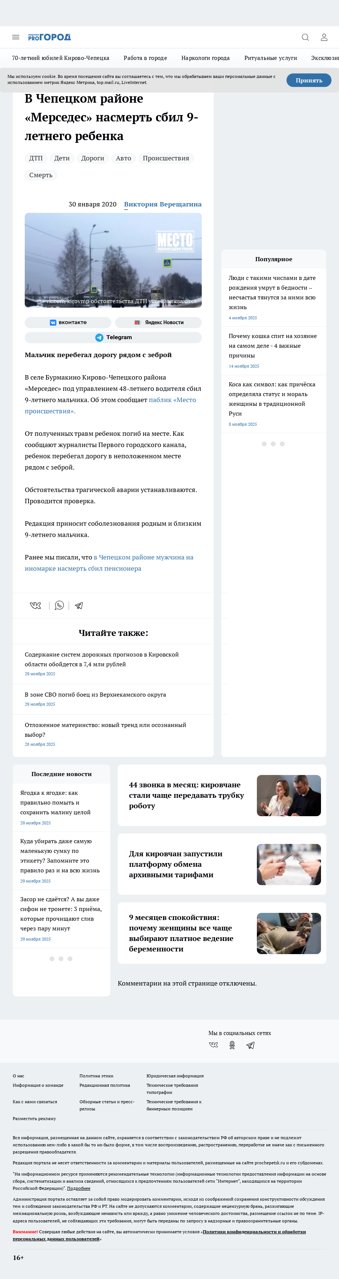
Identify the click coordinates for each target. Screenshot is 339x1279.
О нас (18, 1076)
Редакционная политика (105, 1085)
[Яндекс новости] (158, 322)
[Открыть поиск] (305, 37)
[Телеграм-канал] (113, 337)
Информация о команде (38, 1085)
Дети (62, 158)
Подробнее (78, 1188)
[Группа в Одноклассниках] (232, 1045)
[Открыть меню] (16, 37)
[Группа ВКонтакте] (68, 322)
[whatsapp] (59, 605)
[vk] (36, 605)
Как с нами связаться (35, 1101)
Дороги (92, 158)
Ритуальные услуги (270, 57)
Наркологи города (206, 57)
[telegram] (81, 605)
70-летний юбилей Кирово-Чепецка (61, 57)
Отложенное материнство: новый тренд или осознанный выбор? (113, 735)
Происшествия (166, 158)
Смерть (40, 175)
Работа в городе (145, 57)
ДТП (36, 158)
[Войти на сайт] (324, 37)
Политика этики (96, 1076)
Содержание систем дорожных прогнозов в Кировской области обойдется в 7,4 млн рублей (113, 665)
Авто (123, 158)
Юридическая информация (175, 1076)
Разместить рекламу (34, 1118)
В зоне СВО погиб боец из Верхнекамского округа (113, 700)
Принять (309, 80)
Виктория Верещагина (163, 204)
